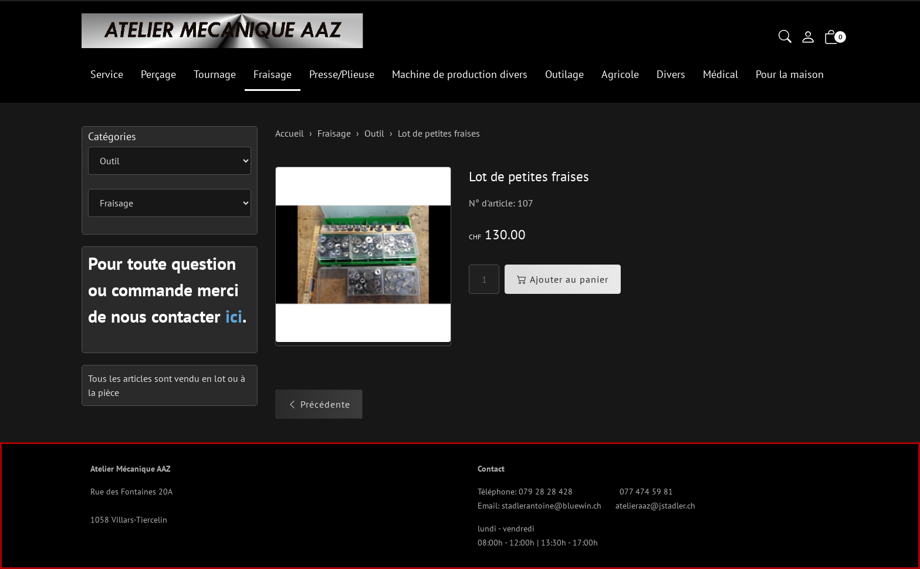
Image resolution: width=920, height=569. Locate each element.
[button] (785, 37)
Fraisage (272, 74)
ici (233, 315)
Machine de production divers (459, 74)
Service (106, 74)
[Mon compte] (808, 38)
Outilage (564, 74)
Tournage (215, 74)
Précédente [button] (319, 404)
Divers (671, 74)
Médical (720, 74)
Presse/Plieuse (341, 74)
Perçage (158, 74)
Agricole (620, 74)
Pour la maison (790, 74)
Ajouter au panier (562, 279)
